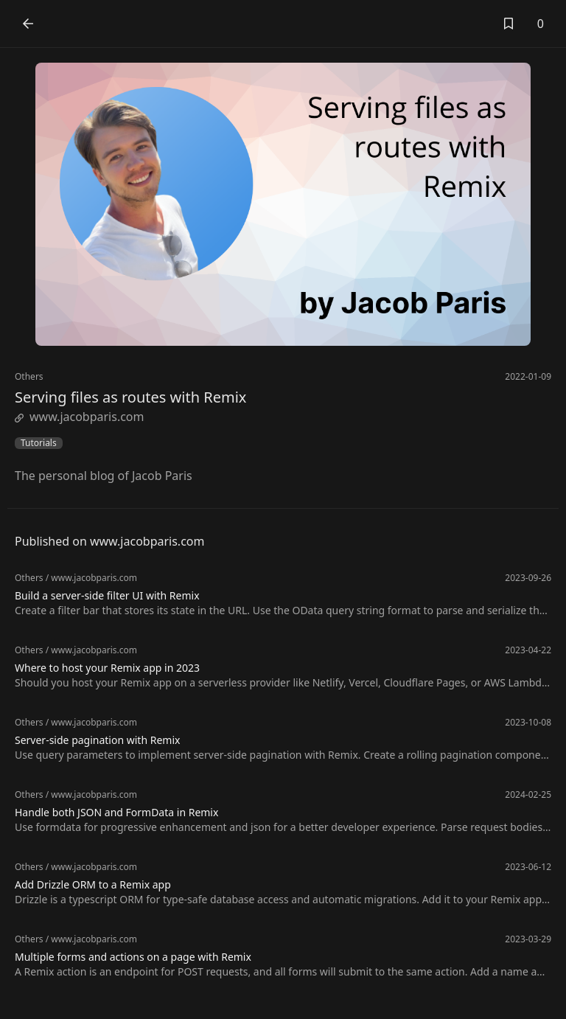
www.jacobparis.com (79, 416)
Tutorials (39, 443)
